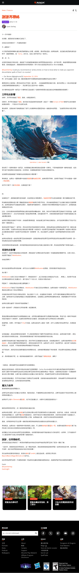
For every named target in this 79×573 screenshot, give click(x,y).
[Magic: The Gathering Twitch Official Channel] (58, 533)
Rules (4, 548)
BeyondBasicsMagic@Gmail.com (13, 456)
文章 (3, 543)
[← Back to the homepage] (39, 2)
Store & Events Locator (49, 548)
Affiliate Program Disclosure (27, 556)
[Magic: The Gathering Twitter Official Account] (50, 533)
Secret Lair (44, 553)
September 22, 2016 (31, 76)
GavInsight (5, 469)
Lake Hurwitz (42, 162)
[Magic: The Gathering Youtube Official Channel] (65, 533)
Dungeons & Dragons (68, 543)
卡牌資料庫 (44, 550)
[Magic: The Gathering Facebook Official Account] (43, 533)
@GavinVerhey (7, 70)
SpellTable (44, 555)
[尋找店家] (36, 533)
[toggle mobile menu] (3, 2)
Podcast (5, 550)
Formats (5, 546)
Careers (24, 548)
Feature (10, 10)
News (4, 10)
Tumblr (32, 453)
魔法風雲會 (44, 543)
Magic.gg (44, 546)
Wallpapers (6, 553)
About (23, 543)
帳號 (22, 546)
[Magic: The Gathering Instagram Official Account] (73, 533)
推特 (27, 453)
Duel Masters (65, 546)
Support (24, 550)
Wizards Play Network (29, 553)
